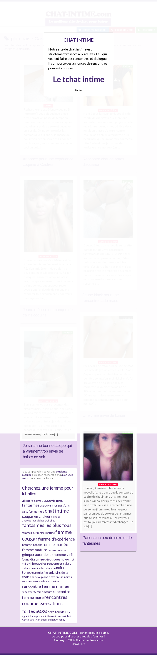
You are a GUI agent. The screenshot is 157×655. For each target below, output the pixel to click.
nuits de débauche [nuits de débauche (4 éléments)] (45, 568)
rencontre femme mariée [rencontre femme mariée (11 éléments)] (45, 586)
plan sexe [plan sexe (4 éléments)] (35, 577)
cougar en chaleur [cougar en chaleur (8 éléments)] (36, 516)
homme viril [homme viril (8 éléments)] (63, 554)
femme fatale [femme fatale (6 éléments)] (32, 545)
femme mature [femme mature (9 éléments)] (34, 549)
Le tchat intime (78, 79)
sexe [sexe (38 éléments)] (41, 610)
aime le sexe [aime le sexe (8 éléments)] (31, 500)
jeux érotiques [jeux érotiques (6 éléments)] (50, 559)
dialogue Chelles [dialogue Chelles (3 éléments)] (46, 520)
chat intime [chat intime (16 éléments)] (57, 511)
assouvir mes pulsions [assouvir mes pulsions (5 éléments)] (55, 505)
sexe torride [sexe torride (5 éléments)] (56, 612)
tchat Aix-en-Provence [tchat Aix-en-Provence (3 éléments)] (52, 616)
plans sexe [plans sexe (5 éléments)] (48, 577)
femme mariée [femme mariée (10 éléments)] (55, 544)
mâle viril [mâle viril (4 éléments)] (27, 563)
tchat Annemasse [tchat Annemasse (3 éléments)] (39, 619)
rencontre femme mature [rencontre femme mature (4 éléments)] (37, 592)
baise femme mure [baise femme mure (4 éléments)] (33, 511)
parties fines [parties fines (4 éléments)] (42, 572)
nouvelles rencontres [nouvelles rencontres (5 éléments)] (48, 563)
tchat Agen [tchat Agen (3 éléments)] (34, 616)
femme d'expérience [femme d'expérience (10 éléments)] (56, 538)
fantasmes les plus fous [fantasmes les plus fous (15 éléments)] (47, 525)
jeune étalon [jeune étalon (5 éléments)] (30, 559)
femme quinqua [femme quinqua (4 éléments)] (57, 550)
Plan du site (78, 643)
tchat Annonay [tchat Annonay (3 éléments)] (57, 619)
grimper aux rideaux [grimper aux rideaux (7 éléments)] (37, 554)
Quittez (78, 90)
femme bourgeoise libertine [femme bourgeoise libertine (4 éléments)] (38, 532)
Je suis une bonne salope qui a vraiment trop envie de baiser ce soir (47, 451)
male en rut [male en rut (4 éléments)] (67, 559)
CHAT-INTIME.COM (62, 632)
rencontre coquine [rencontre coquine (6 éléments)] (46, 581)
